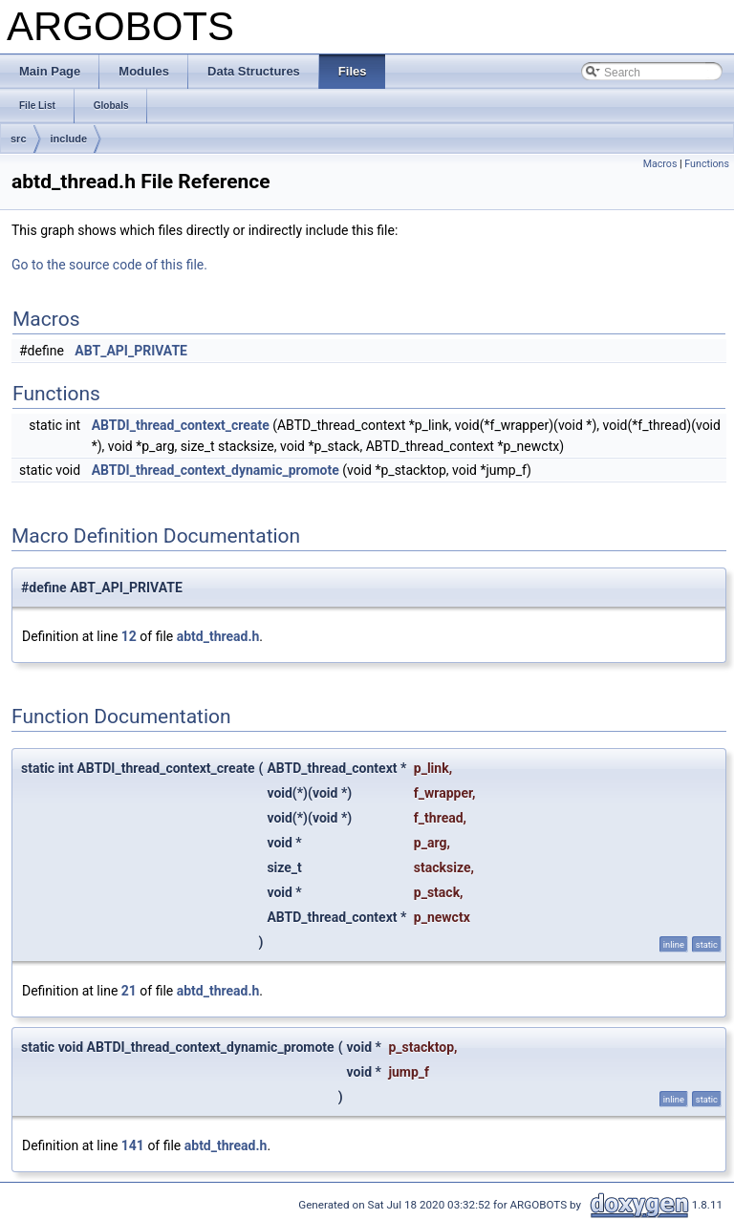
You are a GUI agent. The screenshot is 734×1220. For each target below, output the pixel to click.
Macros (660, 164)
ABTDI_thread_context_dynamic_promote (215, 470)
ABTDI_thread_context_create (181, 425)
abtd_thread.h (218, 636)
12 (129, 636)
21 (129, 990)
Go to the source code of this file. (109, 264)
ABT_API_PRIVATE (131, 350)
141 (132, 1145)
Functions (706, 164)
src (19, 138)
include (69, 138)
